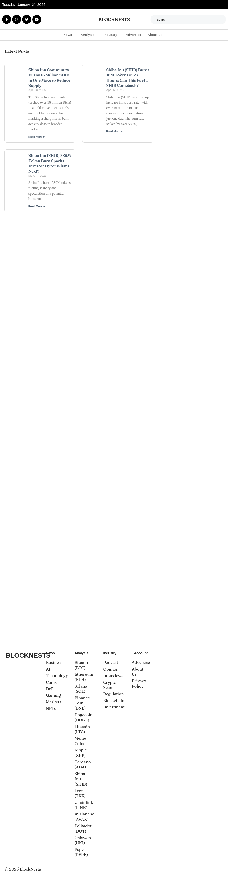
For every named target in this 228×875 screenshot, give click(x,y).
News (67, 34)
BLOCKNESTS (114, 19)
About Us (155, 34)
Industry (110, 34)
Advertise (133, 34)
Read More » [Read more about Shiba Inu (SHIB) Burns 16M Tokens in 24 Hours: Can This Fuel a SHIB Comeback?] (114, 131)
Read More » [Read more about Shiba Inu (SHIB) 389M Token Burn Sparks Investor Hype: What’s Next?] (36, 206)
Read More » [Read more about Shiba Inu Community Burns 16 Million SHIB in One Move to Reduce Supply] (36, 136)
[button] (68, 34)
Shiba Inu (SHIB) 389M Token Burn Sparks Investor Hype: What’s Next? (49, 163)
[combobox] (188, 19)
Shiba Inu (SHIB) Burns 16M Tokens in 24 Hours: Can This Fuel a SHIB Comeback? (127, 77)
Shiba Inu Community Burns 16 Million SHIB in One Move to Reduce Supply (49, 77)
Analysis (88, 34)
